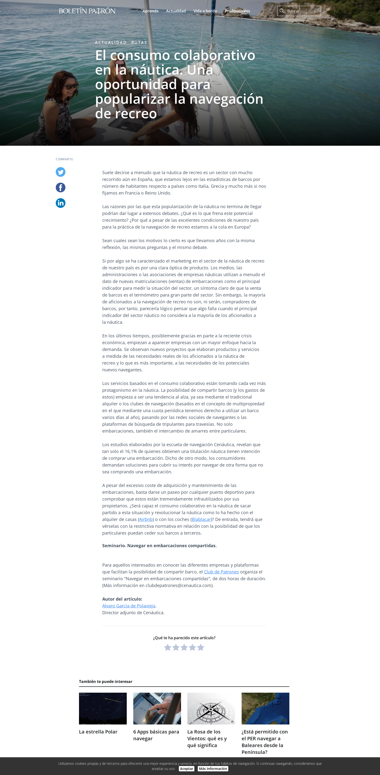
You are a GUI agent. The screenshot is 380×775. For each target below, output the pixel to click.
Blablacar (201, 519)
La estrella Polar (98, 731)
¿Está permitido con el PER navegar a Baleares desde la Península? (265, 741)
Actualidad (111, 42)
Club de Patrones (221, 572)
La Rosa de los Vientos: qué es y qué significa (207, 738)
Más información (213, 768)
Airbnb (146, 519)
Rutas (139, 42)
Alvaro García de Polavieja (128, 606)
